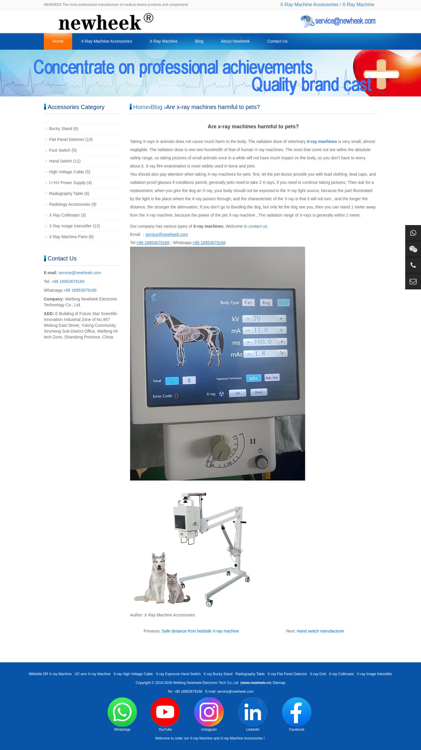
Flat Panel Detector (66, 139)
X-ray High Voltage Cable (133, 674)
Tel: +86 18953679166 (185, 691)
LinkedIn (253, 714)
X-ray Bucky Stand (217, 674)
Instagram (209, 714)
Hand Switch (60, 161)
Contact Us (277, 41)
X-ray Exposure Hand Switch (178, 674)
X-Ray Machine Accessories (309, 4)
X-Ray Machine (358, 4)
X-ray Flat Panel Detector (287, 674)
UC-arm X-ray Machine (93, 674)
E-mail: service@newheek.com (229, 691)
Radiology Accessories (69, 204)
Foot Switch (59, 150)
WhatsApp (122, 714)
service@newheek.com (80, 272)
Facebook (296, 714)
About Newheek (235, 41)
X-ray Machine (201, 738)
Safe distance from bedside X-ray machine (200, 631)
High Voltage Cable (66, 172)
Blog (199, 41)
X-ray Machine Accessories (241, 738)
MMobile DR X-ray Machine (50, 674)
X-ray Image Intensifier (374, 674)
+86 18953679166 (67, 281)
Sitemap (278, 683)
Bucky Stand (60, 128)
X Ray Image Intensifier (70, 226)
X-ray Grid (318, 674)
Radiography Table (66, 193)
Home (58, 41)
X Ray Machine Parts (68, 236)
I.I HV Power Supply (67, 182)
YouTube (165, 714)
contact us (258, 226)
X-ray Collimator (341, 674)
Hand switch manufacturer (320, 631)
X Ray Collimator (64, 215)
